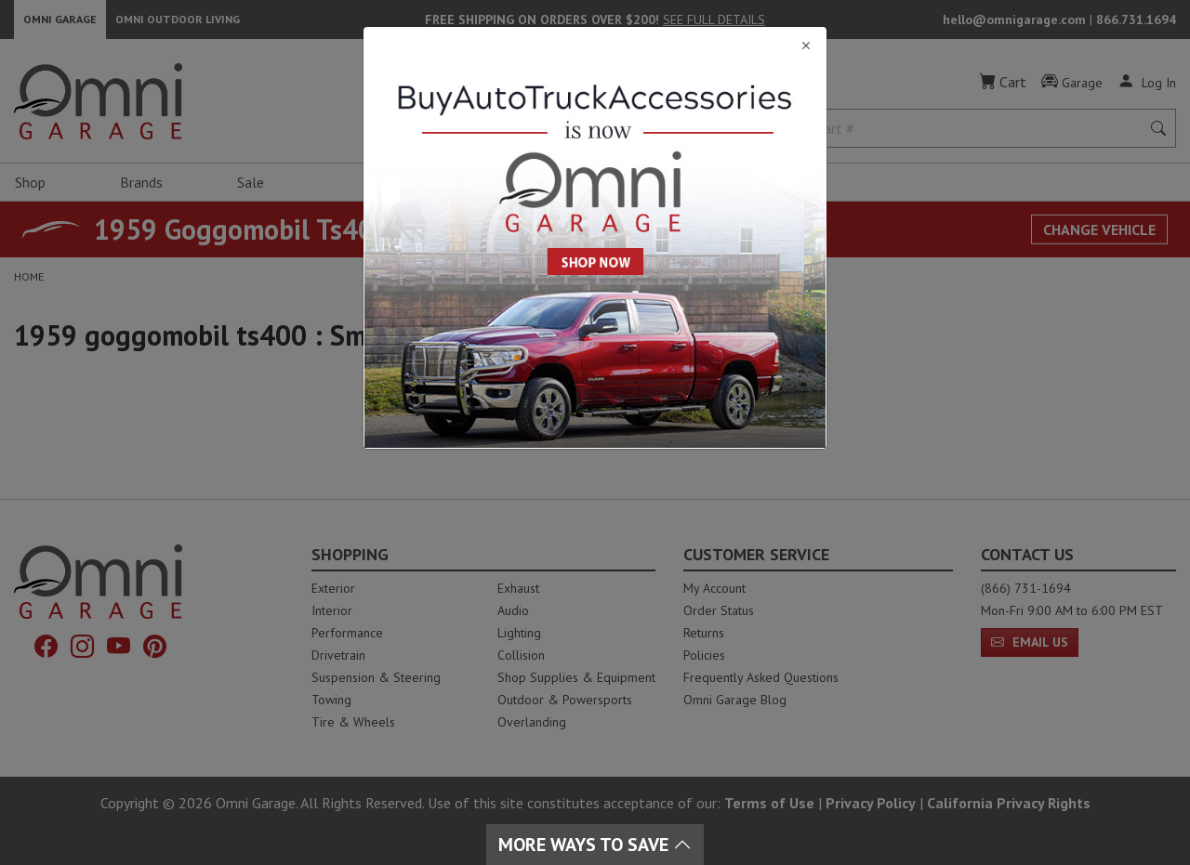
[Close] (595, 46)
